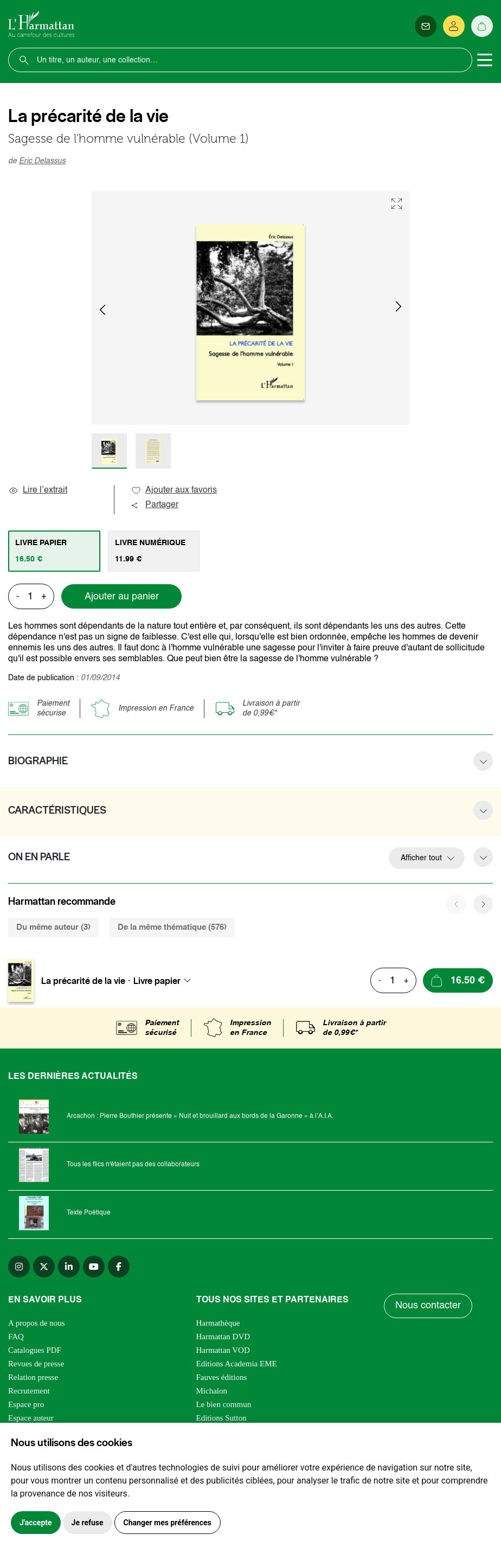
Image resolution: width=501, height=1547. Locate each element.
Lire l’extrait (37, 490)
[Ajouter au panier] (458, 980)
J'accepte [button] (36, 1522)
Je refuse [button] (88, 1522)
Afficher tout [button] (421, 858)
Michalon (212, 1390)
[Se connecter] (454, 26)
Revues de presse (36, 1363)
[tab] (54, 551)
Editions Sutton (221, 1418)
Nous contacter (428, 1306)
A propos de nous (36, 1323)
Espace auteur (31, 1418)
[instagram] (19, 1266)
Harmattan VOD (223, 1350)
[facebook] (119, 1266)
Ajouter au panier (122, 597)
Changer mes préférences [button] (167, 1522)
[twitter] (44, 1266)
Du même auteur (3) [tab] (53, 927)
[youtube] (94, 1266)
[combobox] (165, 981)
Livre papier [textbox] (157, 981)
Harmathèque (218, 1323)
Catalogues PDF (34, 1350)
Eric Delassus (42, 161)
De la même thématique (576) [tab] (172, 927)
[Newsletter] (425, 26)
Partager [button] (154, 505)
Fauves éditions (221, 1377)
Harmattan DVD (223, 1336)
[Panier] (482, 26)
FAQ (16, 1336)
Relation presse (33, 1377)
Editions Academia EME (236, 1363)
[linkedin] (69, 1266)
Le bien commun (224, 1404)
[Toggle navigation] (485, 60)
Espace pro (26, 1404)
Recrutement (29, 1390)
